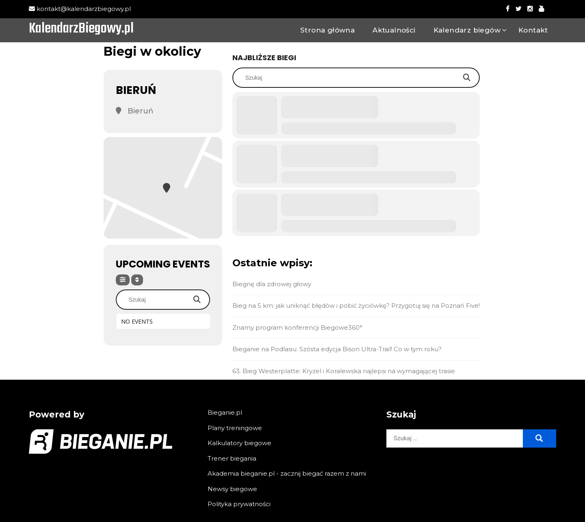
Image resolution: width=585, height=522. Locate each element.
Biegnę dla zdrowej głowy (271, 284)
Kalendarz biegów (466, 30)
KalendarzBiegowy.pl (81, 29)
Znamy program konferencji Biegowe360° (297, 327)
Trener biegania (232, 458)
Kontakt (533, 30)
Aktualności (394, 30)
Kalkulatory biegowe (239, 443)
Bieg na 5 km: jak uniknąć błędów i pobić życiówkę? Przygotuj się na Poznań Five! (356, 305)
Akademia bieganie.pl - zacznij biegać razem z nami (287, 473)
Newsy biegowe (232, 489)
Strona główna (327, 30)
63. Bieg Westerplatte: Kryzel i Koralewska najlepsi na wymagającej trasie (343, 371)
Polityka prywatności (239, 504)
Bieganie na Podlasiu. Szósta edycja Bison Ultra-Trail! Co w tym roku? (337, 349)
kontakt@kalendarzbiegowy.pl (80, 9)
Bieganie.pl (225, 412)
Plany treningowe (235, 428)
